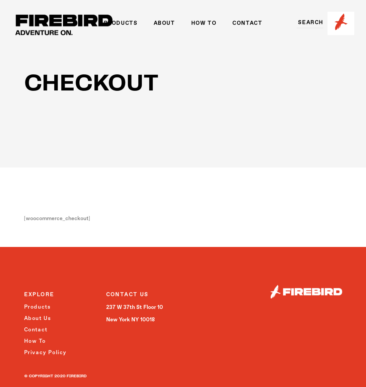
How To (35, 341)
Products (37, 307)
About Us (37, 318)
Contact (36, 330)
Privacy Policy (45, 353)
